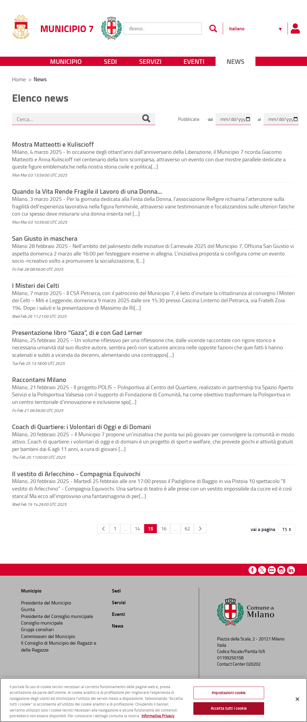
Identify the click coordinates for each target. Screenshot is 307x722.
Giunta (28, 609)
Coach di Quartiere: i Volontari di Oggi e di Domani (81, 426)
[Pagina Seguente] (200, 528)
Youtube (272, 570)
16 (163, 528)
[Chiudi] (297, 699)
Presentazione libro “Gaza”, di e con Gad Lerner (77, 332)
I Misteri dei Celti (35, 285)
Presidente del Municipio (46, 602)
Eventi (193, 61)
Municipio (66, 61)
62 (187, 528)
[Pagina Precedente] (103, 528)
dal (210, 119)
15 (150, 528)
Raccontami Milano (39, 379)
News (235, 61)
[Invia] (213, 28)
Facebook (253, 570)
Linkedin (291, 570)
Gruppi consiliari (37, 629)
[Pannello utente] (295, 28)
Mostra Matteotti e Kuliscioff (53, 144)
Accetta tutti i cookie (229, 708)
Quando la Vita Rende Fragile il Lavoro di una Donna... (87, 191)
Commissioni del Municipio (48, 636)
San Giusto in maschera (44, 238)
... (125, 528)
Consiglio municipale (42, 622)
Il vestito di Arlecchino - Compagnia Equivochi (76, 473)
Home (19, 79)
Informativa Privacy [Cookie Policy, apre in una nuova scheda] (158, 715)
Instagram (281, 570)
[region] (153, 700)
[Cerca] (146, 119)
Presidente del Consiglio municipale (57, 616)
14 (137, 528)
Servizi (150, 61)
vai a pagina (263, 529)
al (259, 119)
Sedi (110, 61)
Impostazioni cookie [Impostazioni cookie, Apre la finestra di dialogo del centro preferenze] (229, 692)
